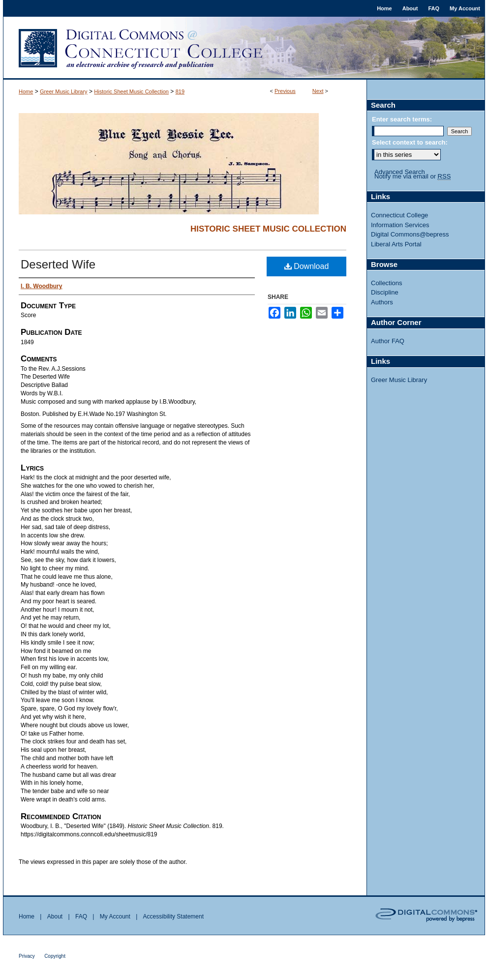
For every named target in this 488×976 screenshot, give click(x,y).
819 (180, 91)
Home (26, 91)
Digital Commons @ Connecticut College (244, 48)
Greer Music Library (64, 91)
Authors (382, 302)
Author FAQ (387, 341)
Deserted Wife (58, 264)
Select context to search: (410, 142)
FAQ (81, 916)
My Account (115, 916)
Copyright (54, 956)
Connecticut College (399, 215)
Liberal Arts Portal (396, 244)
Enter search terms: (402, 119)
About (54, 916)
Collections (386, 283)
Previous (285, 91)
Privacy (27, 956)
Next (318, 91)
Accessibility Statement (173, 916)
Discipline (384, 292)
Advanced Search (399, 172)
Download (306, 266)
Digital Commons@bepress (410, 234)
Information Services (400, 225)
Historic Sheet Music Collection (131, 91)
